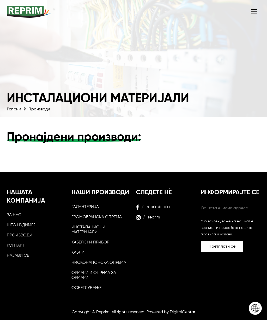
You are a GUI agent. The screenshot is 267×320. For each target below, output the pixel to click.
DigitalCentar (182, 312)
